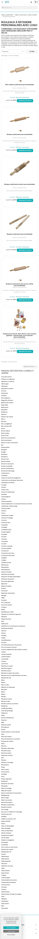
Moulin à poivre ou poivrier (9, 704)
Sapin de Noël (5, 821)
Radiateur (4, 781)
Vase (2, 896)
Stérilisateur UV (6, 852)
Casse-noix (5, 489)
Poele (3, 767)
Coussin (3, 537)
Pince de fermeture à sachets (10, 739)
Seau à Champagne (7, 826)
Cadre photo (5, 473)
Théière (3, 875)
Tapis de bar (5, 873)
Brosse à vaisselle (6, 466)
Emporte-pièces (6, 586)
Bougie (3, 452)
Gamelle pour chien (7, 612)
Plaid (2, 743)
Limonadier (4, 659)
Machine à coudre (7, 666)
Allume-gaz (5, 384)
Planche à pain (6, 751)
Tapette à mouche (7, 866)
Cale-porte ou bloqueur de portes (12, 480)
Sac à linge (4, 809)
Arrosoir (3, 391)
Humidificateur (6, 640)
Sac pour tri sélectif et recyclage (11, 812)
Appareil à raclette (7, 388)
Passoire (4, 720)
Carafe (3, 487)
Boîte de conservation (8, 438)
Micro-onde (5, 685)
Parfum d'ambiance (7, 718)
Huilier (3, 638)
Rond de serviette (6, 802)
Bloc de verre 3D (6, 426)
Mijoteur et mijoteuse (8, 687)
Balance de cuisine (7, 402)
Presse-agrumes (6, 779)
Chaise (3, 499)
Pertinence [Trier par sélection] (13, 51)
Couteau (4, 539)
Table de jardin (6, 861)
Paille (3, 715)
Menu (3, 680)
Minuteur (4, 689)
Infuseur (4, 642)
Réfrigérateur (5, 795)
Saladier (4, 816)
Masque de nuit (6, 678)
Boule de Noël (5, 461)
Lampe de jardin (6, 654)
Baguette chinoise (7, 400)
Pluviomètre (5, 765)
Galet (3, 609)
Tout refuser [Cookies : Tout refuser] (11, 931)
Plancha (3, 746)
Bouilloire (4, 454)
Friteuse (3, 607)
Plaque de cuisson (7, 755)
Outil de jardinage (7, 711)
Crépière (4, 558)
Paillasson (4, 713)
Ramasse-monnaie (7, 783)
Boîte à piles (5, 433)
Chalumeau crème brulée (9, 506)
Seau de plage (5, 828)
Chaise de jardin (6, 501)
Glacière (4, 616)
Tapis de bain (5, 870)
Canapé (3, 485)
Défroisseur (5, 565)
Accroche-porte (6, 377)
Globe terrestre (6, 619)
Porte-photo (5, 772)
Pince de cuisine (6, 736)
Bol (2, 445)
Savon (3, 823)
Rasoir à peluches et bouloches (11, 793)
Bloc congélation (6, 424)
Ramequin (4, 786)
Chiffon (3, 511)
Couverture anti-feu (7, 553)
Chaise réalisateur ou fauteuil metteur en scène (16, 504)
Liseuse (3, 661)
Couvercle (4, 541)
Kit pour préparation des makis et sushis (14, 649)
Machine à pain (6, 671)
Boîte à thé (4, 435)
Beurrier (3, 421)
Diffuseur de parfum (7, 579)
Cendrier (4, 494)
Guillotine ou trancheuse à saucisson (13, 626)
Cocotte (4, 520)
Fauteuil (3, 600)
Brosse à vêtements (7, 468)
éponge (3, 595)
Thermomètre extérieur (8, 882)
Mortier (3, 696)
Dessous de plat (6, 572)
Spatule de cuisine (7, 849)
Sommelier (4, 842)
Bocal (3, 428)
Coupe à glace (5, 532)
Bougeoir (4, 450)
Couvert (3, 544)
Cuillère (3, 560)
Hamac (3, 633)
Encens (3, 588)
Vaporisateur (5, 892)
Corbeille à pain (6, 529)
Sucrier (3, 854)
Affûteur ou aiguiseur (8, 379)
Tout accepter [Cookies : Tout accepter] (11, 928)
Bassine (3, 414)
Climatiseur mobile (7, 515)
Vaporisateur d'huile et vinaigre (11, 894)
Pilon (2, 734)
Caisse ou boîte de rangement (11, 478)
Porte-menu (5, 769)
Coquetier (4, 525)
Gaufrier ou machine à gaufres (11, 614)
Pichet (3, 729)
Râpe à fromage (6, 788)
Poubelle (4, 774)
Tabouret (4, 863)
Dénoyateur (5, 567)
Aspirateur (4, 393)
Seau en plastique (7, 830)
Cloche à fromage (7, 518)
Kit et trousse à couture (8, 647)
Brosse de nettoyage (7, 471)
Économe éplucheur (7, 581)
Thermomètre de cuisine (9, 880)
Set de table (5, 838)
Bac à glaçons (5, 398)
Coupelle (4, 534)
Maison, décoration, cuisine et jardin (17, 371)
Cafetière (4, 475)
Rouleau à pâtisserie (7, 805)
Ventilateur (4, 901)
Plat (2, 758)
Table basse (5, 856)
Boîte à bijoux (5, 431)
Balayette (4, 410)
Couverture (5, 551)
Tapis (3, 868)
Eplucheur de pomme (8, 593)
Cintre (3, 513)
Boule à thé (5, 459)
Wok (2, 906)
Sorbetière (4, 845)
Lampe (3, 652)
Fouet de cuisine (6, 605)
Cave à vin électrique (8, 492)
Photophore (5, 727)
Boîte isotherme (6, 440)
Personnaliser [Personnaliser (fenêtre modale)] (11, 935)
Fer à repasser (5, 602)
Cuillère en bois (6, 562)
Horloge (3, 635)
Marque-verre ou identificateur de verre (14, 675)
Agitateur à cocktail (7, 381)
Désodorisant (5, 569)
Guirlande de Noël (7, 628)
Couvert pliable (6, 548)
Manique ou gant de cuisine (10, 673)
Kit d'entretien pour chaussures (11, 645)
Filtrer (31, 51)
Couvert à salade (6, 546)
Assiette (4, 395)
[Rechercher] (19, 7)
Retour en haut (30, 367)
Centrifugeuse (5, 497)
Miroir (3, 692)
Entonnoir (4, 591)
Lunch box (4, 664)
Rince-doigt (5, 798)
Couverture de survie (8, 555)
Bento (3, 419)
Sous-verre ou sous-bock (9, 847)
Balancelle (4, 405)
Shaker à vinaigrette (7, 840)
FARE (2, 598)
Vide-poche (5, 903)
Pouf (2, 776)
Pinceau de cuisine (7, 741)
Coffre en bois (5, 522)
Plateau (3, 760)
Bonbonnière (5, 447)
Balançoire (4, 407)
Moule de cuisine (6, 699)
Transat (3, 889)
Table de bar (5, 859)
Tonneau (4, 887)
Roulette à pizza (6, 807)
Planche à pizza (6, 753)
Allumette (4, 386)
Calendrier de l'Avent (8, 482)
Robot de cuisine (6, 800)
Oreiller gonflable (6, 708)
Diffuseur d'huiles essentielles (10, 577)
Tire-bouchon (5, 885)
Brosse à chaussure (7, 464)
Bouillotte (4, 457)
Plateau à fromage (7, 762)
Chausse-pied (5, 508)
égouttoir (4, 584)
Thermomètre (5, 878)
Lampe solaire (5, 656)
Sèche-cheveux (6, 833)
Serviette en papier (7, 835)
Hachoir (3, 631)
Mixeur (3, 694)
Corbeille (4, 527)
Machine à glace (6, 668)
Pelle (2, 722)
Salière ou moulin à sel (8, 819)
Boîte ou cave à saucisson (9, 442)
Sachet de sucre (6, 814)
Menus (3, 682)
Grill (2, 621)
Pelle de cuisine (6, 725)
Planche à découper (7, 748)
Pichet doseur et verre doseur (10, 732)
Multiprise (4, 706)
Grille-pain (4, 624)
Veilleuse (4, 899)
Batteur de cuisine (7, 417)
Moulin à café (5, 701)
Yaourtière (4, 908)
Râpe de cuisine (6, 791)
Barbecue (4, 412)
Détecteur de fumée (7, 574)
